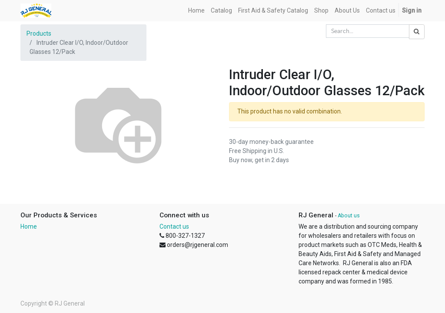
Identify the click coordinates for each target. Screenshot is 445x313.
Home (28, 226)
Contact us (174, 226)
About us (349, 216)
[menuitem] (196, 10)
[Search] (417, 31)
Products (39, 33)
